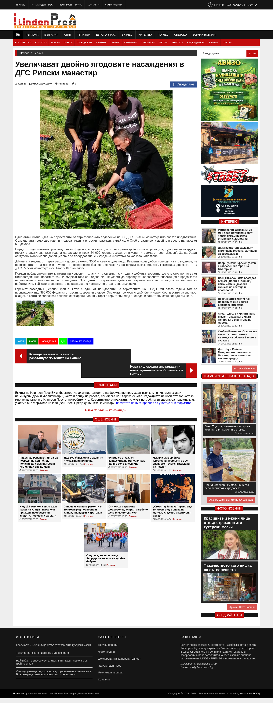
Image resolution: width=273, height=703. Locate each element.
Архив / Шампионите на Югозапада (231, 499)
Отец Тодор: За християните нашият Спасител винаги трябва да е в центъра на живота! (236, 318)
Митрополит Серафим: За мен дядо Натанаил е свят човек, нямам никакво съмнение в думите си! (235, 234)
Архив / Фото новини (242, 607)
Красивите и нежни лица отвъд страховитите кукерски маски (53, 645)
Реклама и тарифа (70, 4)
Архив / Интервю (244, 368)
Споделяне (183, 84)
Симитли (40, 42)
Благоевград (23, 42)
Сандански (148, 42)
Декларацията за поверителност (118, 660)
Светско (180, 34)
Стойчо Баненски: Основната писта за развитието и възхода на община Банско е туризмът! (237, 336)
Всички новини (204, 34)
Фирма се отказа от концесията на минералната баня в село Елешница (126, 447)
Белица (213, 42)
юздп (21, 342)
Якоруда (177, 42)
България (51, 34)
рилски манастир (80, 342)
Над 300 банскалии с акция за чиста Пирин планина (83, 446)
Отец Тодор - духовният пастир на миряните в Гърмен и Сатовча (227, 428)
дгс (63, 342)
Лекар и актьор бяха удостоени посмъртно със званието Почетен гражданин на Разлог (172, 449)
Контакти (94, 4)
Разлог (68, 42)
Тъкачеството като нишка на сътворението (42, 652)
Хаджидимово (196, 42)
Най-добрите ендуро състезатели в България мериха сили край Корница (52, 662)
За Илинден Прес (42, 4)
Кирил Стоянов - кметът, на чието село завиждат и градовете (227, 486)
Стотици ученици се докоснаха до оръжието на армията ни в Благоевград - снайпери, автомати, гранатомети (53, 673)
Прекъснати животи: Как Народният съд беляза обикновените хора (234, 301)
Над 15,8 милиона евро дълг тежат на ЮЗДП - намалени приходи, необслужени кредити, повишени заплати (38, 498)
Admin (20, 83)
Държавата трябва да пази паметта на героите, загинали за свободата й (237, 250)
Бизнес (127, 34)
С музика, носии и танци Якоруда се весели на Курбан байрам (105, 545)
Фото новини (113, 4)
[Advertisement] (191, 19)
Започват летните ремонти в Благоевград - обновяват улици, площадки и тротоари (83, 496)
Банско (55, 42)
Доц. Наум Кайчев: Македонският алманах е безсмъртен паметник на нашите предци (234, 354)
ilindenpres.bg (20, 698)
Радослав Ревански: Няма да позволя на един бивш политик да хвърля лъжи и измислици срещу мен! (39, 449)
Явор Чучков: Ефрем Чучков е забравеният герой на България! (237, 266)
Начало (20, 4)
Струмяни (130, 42)
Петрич (163, 42)
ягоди (32, 342)
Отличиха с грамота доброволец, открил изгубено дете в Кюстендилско (128, 496)
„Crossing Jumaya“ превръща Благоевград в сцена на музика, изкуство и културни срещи (172, 498)
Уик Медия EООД (250, 698)
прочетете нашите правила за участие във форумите (153, 389)
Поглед (163, 34)
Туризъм (83, 34)
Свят (67, 34)
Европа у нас (106, 34)
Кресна (227, 42)
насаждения (48, 342)
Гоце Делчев (84, 42)
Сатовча (115, 42)
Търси (252, 53)
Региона (32, 34)
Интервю (145, 34)
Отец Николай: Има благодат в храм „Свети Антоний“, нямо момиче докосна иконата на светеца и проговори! (237, 284)
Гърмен (101, 42)
